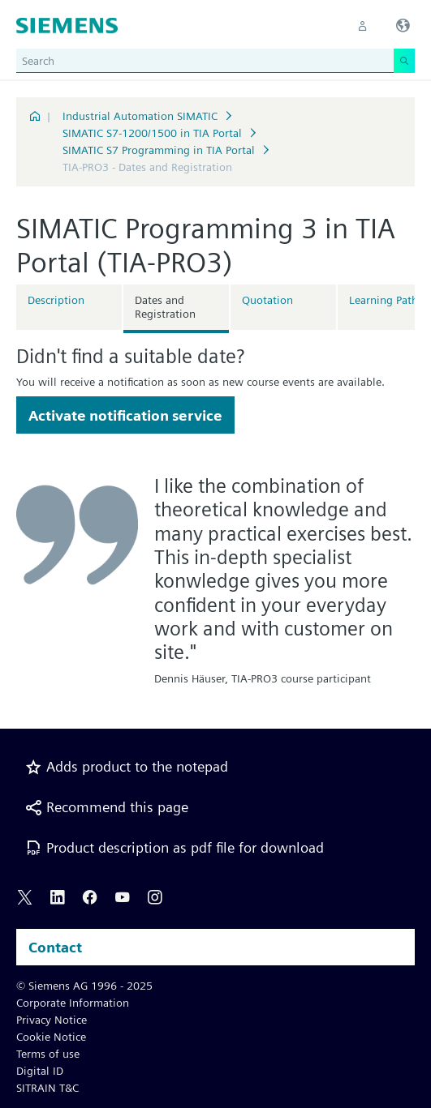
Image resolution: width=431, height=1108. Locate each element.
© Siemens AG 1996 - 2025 (84, 985)
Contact (55, 947)
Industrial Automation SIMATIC (140, 115)
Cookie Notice (51, 1036)
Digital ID (39, 1070)
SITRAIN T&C (47, 1087)
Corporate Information (72, 1002)
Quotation (267, 299)
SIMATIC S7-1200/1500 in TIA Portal (152, 132)
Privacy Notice (51, 1019)
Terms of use (48, 1053)
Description (56, 299)
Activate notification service (125, 415)
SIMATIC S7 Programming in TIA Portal (158, 149)
